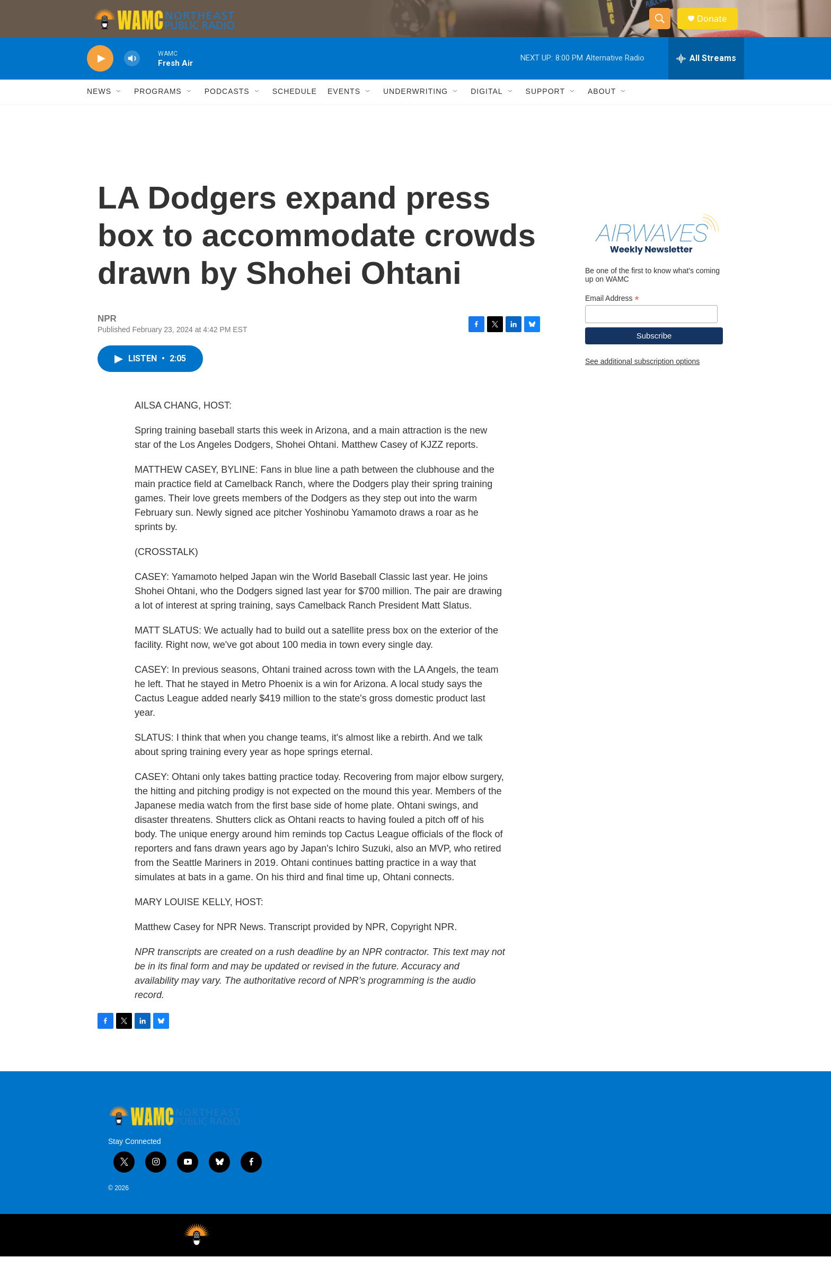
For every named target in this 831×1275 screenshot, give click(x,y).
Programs (158, 110)
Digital (486, 110)
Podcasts (227, 110)
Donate (717, 27)
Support (545, 110)
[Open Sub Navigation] (119, 110)
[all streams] (706, 77)
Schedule (294, 110)
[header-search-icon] (663, 28)
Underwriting (415, 110)
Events (344, 110)
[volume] (132, 77)
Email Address (612, 317)
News (99, 110)
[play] (100, 77)
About (602, 110)
